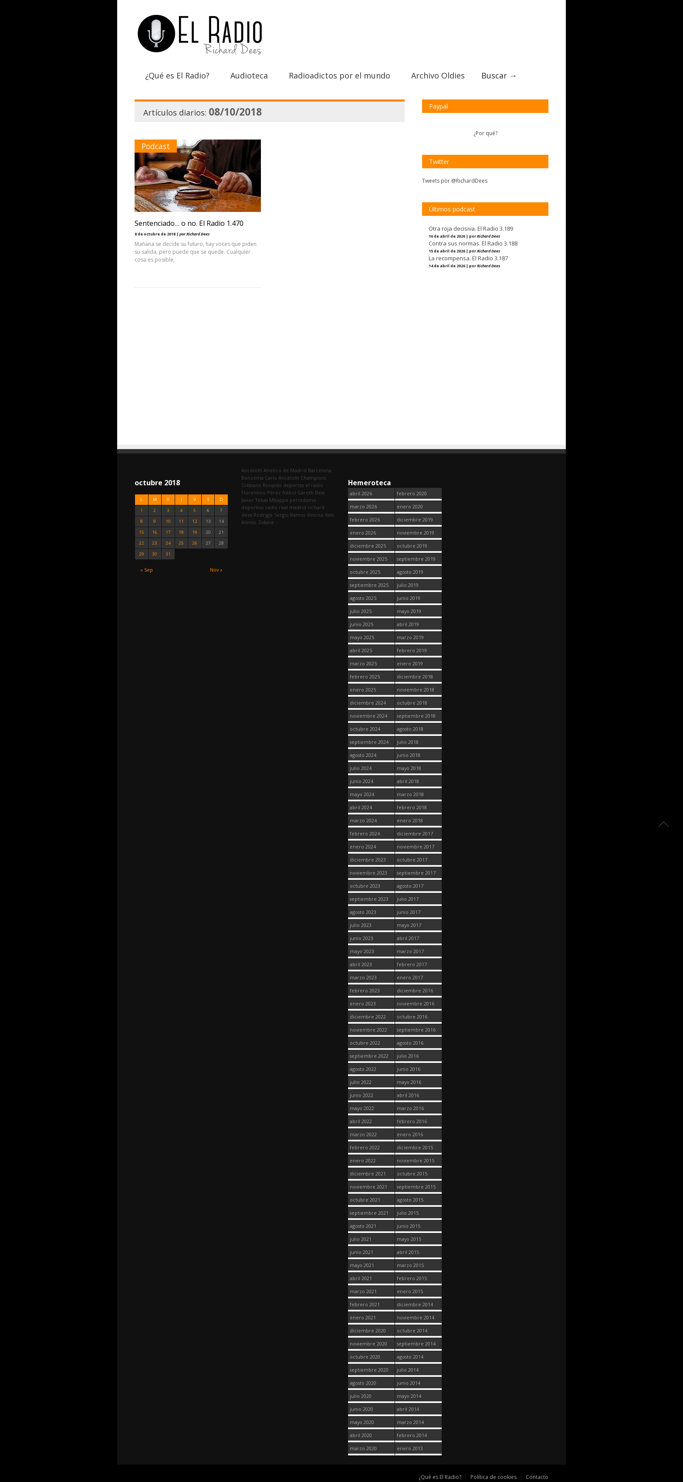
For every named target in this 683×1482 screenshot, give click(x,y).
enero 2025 (363, 689)
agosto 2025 (363, 598)
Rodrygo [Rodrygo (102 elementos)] (263, 514)
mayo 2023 (362, 951)
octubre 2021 (365, 1199)
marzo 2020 (363, 1448)
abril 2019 (408, 624)
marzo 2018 (410, 794)
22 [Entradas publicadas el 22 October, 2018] (141, 543)
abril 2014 (408, 1409)
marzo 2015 (410, 1265)
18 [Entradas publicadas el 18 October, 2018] (181, 532)
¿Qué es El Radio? (177, 75)
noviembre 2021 (368, 1186)
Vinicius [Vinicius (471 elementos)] (315, 514)
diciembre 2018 (415, 676)
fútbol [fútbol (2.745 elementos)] (289, 492)
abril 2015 (408, 1252)
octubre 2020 (365, 1356)
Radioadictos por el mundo (339, 75)
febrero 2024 (365, 833)
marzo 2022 (363, 1134)
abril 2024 (361, 807)
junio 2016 (408, 1069)
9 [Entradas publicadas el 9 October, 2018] (154, 521)
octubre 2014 (412, 1330)
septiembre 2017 (416, 872)
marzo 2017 (410, 951)
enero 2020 (410, 506)
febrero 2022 (365, 1147)
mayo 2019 (409, 611)
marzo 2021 (363, 1291)
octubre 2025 (365, 572)
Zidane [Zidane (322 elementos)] (266, 522)
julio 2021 (361, 1239)
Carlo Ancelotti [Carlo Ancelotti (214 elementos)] (282, 477)
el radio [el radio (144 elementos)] (314, 485)
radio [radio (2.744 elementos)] (271, 507)
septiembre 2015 (416, 1186)
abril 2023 (361, 964)
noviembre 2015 (415, 1160)
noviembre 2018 (415, 689)
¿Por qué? (485, 133)
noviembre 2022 (368, 1029)
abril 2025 (361, 650)
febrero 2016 (412, 1121)
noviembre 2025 (368, 558)
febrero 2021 (365, 1304)
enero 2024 (363, 846)
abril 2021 (361, 1278)
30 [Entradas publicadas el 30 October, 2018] (154, 554)
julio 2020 (361, 1396)
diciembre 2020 (368, 1330)
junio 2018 (408, 755)
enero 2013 (410, 1448)
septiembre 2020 (369, 1369)
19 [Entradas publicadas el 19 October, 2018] (194, 532)
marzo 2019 (410, 637)
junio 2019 (408, 598)
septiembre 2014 (416, 1343)
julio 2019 (408, 585)
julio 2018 (408, 742)
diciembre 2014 (415, 1304)
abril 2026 (361, 493)
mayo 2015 (409, 1239)
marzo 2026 (363, 506)
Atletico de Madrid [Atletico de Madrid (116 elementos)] (285, 470)
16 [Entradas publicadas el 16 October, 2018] (154, 532)
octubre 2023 (365, 885)
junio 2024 (361, 781)
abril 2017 (408, 938)
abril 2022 (361, 1121)
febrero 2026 (365, 519)
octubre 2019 (412, 545)
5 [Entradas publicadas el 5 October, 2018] (194, 510)
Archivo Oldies (438, 75)
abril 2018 (408, 781)
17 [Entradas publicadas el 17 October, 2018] (168, 532)
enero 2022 (363, 1160)
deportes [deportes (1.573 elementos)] (293, 485)
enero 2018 (410, 820)
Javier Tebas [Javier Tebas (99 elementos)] (254, 500)
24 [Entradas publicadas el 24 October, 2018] (168, 543)
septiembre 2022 (369, 1056)
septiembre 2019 (416, 558)
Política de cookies (493, 1477)
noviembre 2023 (368, 872)
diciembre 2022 (368, 1016)
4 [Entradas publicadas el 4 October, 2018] (181, 510)
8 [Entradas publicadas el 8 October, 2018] (141, 521)
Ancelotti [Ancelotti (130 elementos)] (251, 470)
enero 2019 (410, 663)
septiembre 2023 (369, 899)
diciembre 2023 (368, 859)
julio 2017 (408, 899)
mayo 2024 (362, 794)
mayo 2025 (362, 637)
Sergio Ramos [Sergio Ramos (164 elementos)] (289, 514)
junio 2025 (361, 624)
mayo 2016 (409, 1082)
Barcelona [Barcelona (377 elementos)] (319, 470)
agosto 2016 (410, 1042)
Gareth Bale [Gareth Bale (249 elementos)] (311, 492)
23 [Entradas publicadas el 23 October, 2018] (154, 543)
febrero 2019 (412, 650)
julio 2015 (408, 1212)
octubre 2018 (412, 702)
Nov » (216, 569)
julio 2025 (361, 611)
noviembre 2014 (415, 1317)
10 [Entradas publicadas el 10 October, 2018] (168, 521)
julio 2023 (361, 925)
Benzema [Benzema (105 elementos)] (252, 477)
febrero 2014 (412, 1435)
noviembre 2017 (415, 846)
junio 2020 (361, 1409)
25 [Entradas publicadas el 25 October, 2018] (181, 543)
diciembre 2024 (368, 702)
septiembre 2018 (416, 715)
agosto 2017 (410, 885)
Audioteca (249, 75)
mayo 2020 (362, 1422)
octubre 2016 (412, 1016)
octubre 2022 (365, 1042)
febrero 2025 (365, 676)
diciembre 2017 (415, 833)
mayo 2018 (409, 768)
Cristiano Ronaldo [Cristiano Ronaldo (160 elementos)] (261, 485)
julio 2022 (361, 1082)
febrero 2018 (412, 807)
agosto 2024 (363, 755)
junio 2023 (361, 938)
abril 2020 (361, 1435)
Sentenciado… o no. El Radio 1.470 (189, 223)
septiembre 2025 (369, 585)
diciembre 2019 (415, 519)
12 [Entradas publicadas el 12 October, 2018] (194, 521)
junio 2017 (408, 912)
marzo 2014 (410, 1422)
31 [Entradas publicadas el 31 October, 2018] (168, 554)
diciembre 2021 (368, 1173)
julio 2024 (361, 768)
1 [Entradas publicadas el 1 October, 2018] (141, 510)
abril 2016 (408, 1095)
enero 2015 (410, 1291)
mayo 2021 (362, 1265)
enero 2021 (363, 1317)
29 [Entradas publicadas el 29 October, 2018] (141, 554)
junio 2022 (361, 1095)
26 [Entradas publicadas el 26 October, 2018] (194, 543)
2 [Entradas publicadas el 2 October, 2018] (154, 510)
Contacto (537, 1477)
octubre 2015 (412, 1173)
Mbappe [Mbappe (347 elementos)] (278, 500)
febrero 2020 (412, 493)
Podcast (156, 146)
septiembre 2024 (369, 742)
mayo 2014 (409, 1396)
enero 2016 (410, 1134)
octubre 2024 (365, 729)
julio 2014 (408, 1369)
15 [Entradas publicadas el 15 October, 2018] (141, 532)
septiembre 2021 (369, 1212)
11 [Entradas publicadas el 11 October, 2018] (181, 521)
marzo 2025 (363, 663)
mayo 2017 (409, 925)
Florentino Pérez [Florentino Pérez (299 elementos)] (261, 492)
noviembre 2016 (415, 1003)
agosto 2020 (363, 1383)
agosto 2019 (410, 572)
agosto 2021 (363, 1226)
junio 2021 (361, 1252)
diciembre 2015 (415, 1147)
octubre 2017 (412, 859)
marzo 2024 (363, 820)
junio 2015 (408, 1226)
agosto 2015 (410, 1199)
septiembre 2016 (416, 1029)
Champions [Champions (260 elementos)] (313, 477)
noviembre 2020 (368, 1343)
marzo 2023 (363, 977)
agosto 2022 (363, 1069)
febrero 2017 (412, 964)
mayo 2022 (362, 1108)
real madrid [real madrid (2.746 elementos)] (292, 507)
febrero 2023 (365, 990)
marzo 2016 (410, 1108)
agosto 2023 (363, 912)
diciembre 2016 (415, 990)
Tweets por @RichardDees (454, 180)
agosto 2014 (410, 1356)
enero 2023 (363, 1003)
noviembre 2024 (368, 715)
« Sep (146, 569)
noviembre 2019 (415, 532)
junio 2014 (408, 1383)
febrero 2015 (412, 1278)
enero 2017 (410, 977)
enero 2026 (363, 532)
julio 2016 (408, 1056)
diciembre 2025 (368, 545)
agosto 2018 (410, 729)
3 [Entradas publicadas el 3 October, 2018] (168, 510)
